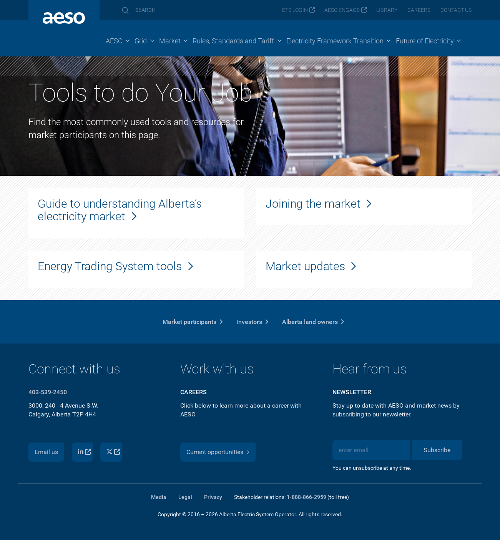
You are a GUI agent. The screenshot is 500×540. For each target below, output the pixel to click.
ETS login (295, 10)
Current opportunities (214, 452)
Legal (185, 497)
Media (158, 497)
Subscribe (437, 450)
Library (386, 10)
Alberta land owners (310, 321)
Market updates (305, 266)
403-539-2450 (47, 392)
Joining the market (313, 203)
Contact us (456, 10)
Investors (249, 321)
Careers (418, 10)
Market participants (189, 321)
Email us (46, 452)
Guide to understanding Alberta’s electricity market (120, 210)
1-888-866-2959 (306, 497)
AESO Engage (342, 10)
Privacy (213, 497)
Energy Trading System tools (110, 266)
